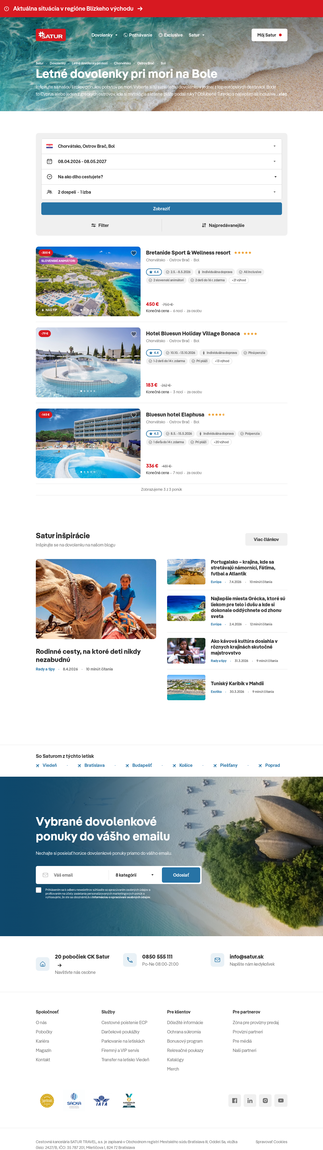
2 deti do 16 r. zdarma (208, 280)
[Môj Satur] (269, 35)
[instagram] (265, 1100)
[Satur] (50, 35)
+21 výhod (239, 280)
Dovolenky (104, 35)
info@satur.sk (247, 956)
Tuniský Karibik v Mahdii (237, 683)
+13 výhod (222, 361)
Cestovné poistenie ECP (124, 1022)
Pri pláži (200, 361)
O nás (41, 1022)
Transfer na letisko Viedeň (125, 1059)
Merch (173, 1069)
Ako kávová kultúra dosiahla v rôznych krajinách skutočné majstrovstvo (244, 647)
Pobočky (44, 1031)
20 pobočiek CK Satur (82, 960)
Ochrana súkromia (184, 1031)
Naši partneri (244, 1050)
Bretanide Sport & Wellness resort (188, 252)
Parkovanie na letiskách (123, 1041)
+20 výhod (221, 442)
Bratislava (91, 765)
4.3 (154, 433)
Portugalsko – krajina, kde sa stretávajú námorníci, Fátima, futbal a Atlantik (243, 568)
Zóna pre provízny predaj (256, 1022)
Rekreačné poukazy (185, 1050)
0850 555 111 (157, 956)
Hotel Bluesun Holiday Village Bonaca (193, 333)
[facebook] (234, 1100)
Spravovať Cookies (271, 1141)
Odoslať (181, 875)
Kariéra (42, 1041)
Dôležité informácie (185, 1022)
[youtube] (280, 1100)
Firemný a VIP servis (120, 1050)
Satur (196, 35)
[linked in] (250, 1100)
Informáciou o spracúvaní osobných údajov (121, 897)
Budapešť (139, 765)
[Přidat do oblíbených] (133, 253)
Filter (100, 225)
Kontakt (43, 1059)
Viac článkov (266, 539)
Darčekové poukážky (120, 1031)
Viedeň (46, 765)
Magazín (43, 1050)
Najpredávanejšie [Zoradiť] (223, 225)
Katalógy (175, 1059)
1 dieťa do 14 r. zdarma (166, 442)
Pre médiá (242, 1041)
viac (283, 94)
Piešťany (225, 765)
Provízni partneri (248, 1031)
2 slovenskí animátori (166, 280)
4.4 (154, 272)
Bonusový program (185, 1041)
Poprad (269, 765)
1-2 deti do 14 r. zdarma (167, 361)
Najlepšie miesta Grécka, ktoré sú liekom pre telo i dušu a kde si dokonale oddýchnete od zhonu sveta (248, 607)
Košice (183, 765)
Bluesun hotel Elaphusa (175, 414)
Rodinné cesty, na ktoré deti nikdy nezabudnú (88, 655)
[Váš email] (72, 875)
